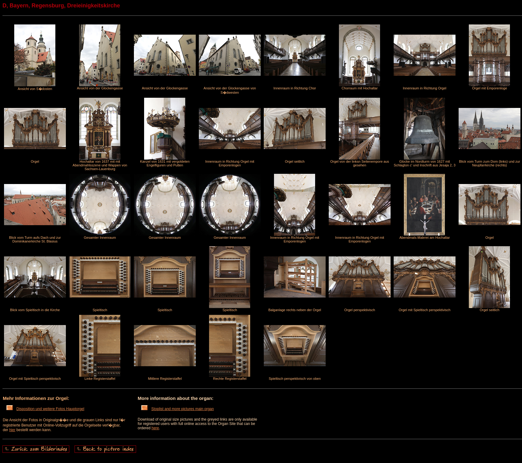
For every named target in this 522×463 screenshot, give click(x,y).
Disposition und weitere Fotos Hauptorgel (45, 409)
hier (12, 430)
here (155, 428)
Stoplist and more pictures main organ (177, 409)
